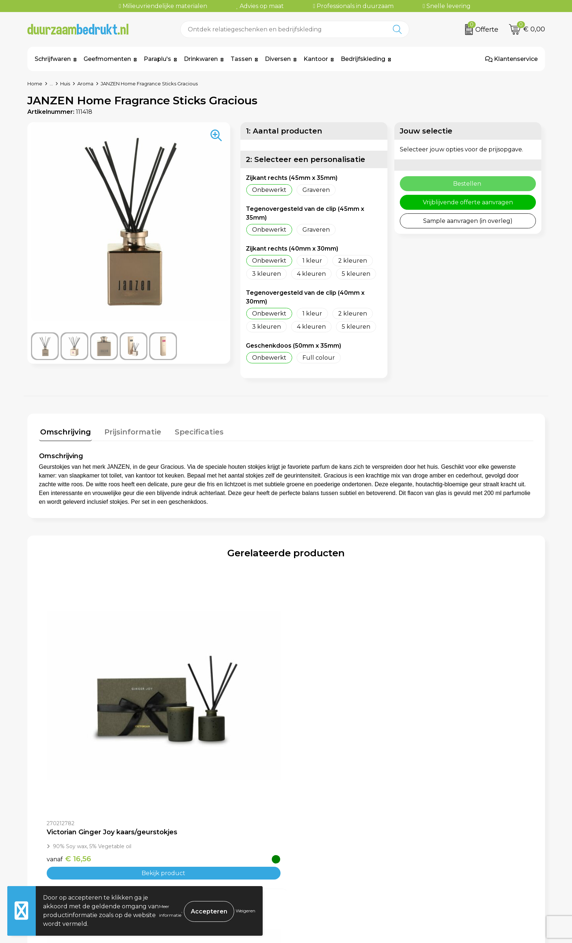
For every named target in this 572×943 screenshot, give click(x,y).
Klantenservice (511, 58)
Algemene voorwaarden (459, 833)
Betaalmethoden (320, 844)
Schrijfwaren (53, 58)
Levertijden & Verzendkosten (337, 855)
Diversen (278, 58)
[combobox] (283, 29)
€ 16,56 (69, 731)
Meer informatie (170, 911)
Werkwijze (182, 855)
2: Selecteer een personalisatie (305, 159)
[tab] (64, 432)
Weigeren (245, 910)
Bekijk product (101, 746)
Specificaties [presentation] (193, 430)
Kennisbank (184, 866)
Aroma (85, 83)
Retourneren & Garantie (330, 866)
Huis (65, 83)
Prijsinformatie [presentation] (129, 430)
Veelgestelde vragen (197, 844)
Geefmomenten (107, 58)
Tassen (241, 58)
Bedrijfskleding (363, 58)
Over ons (180, 833)
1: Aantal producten (284, 131)
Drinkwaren (201, 58)
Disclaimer (438, 866)
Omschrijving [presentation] (64, 430)
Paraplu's (157, 58)
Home (34, 83)
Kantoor (316, 58)
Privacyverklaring (449, 855)
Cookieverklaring (448, 844)
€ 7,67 (315, 739)
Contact (306, 833)
